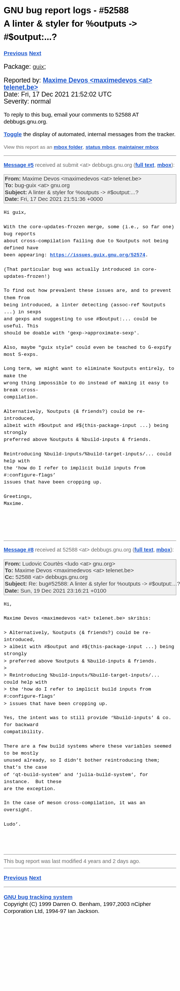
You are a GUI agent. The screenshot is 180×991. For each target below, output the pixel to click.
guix (38, 66)
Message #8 (19, 550)
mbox (164, 165)
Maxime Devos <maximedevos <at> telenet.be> (78, 84)
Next (35, 53)
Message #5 (19, 165)
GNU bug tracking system (38, 897)
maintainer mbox (138, 147)
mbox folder (68, 147)
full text (144, 165)
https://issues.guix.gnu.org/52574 (97, 255)
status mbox (101, 147)
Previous (15, 53)
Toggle (13, 134)
